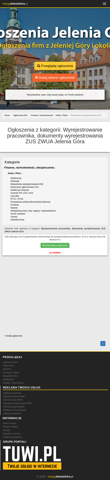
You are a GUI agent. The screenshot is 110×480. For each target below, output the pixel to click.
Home (7, 115)
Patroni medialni (10, 426)
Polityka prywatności (12, 437)
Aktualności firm (10, 376)
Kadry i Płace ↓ (15, 173)
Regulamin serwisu (11, 433)
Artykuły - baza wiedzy (13, 383)
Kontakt (6, 430)
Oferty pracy (8, 365)
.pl (15, 3)
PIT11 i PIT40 (17, 199)
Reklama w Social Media (14, 410)
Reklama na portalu (12, 393)
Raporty (14, 208)
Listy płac (15, 196)
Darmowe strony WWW (14, 396)
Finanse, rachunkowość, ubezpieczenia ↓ (30, 167)
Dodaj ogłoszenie (13, 336)
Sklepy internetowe (12, 413)
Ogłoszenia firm (10, 362)
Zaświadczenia (17, 219)
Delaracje (15, 181)
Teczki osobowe (18, 214)
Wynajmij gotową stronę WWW (17, 403)
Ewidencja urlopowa (20, 190)
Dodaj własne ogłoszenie (55, 77)
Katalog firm (8, 379)
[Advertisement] (55, 271)
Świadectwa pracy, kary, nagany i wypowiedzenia (33, 211)
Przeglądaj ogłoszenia (55, 66)
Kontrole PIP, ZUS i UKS (22, 193)
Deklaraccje (16, 178)
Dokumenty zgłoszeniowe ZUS (25, 187)
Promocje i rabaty (11, 372)
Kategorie (12, 162)
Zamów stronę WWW (13, 400)
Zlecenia (7, 369)
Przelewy (15, 205)
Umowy (14, 216)
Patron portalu (9, 423)
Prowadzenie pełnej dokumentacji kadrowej (30, 202)
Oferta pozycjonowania (13, 406)
